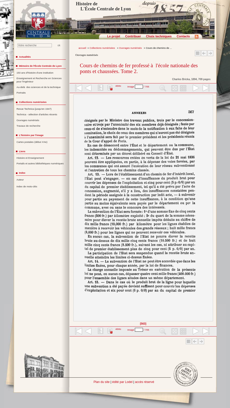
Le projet (113, 36)
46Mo (118, 86)
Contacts (183, 36)
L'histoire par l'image (31, 135)
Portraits (21, 92)
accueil (82, 48)
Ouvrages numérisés (130, 48)
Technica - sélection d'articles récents (36, 114)
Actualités (25, 56)
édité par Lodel (122, 382)
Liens (22, 151)
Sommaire (198, 53)
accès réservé (144, 382)
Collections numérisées (103, 48)
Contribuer (133, 36)
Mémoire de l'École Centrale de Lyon (40, 65)
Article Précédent (204, 53)
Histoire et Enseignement (30, 157)
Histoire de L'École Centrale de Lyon (103, 6)
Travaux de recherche (28, 125)
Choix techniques (159, 36)
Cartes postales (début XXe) (31, 142)
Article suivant (210, 53)
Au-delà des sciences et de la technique (38, 87)
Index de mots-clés (26, 186)
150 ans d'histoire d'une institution (34, 72)
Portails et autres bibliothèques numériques (40, 163)
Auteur (20, 179)
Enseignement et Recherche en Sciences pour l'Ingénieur (38, 80)
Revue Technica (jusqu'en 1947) (33, 108)
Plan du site (102, 382)
